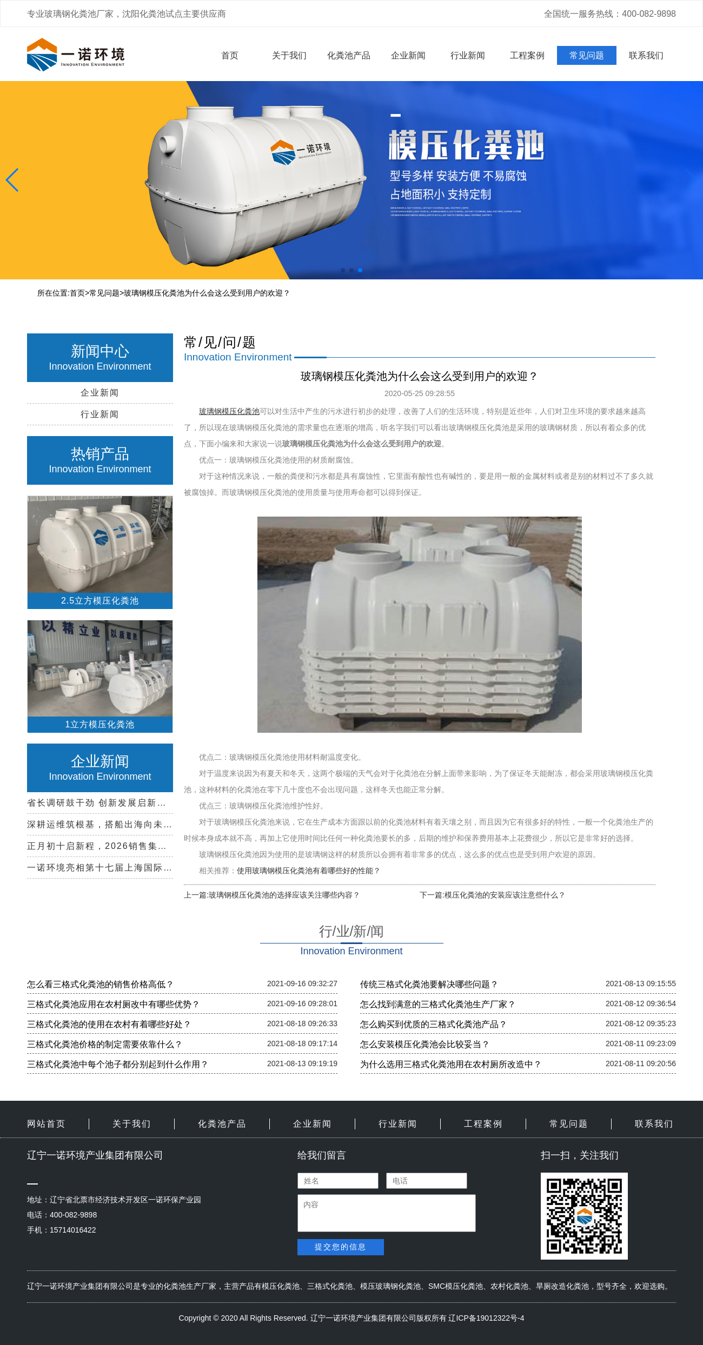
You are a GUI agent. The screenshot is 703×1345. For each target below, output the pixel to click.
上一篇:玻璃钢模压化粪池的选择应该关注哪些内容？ (272, 895)
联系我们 (646, 55)
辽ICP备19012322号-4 (486, 1318)
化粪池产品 (348, 55)
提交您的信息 (341, 1246)
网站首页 (46, 1123)
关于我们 (289, 55)
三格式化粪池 (330, 1286)
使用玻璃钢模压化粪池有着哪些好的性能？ (309, 870)
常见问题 (586, 55)
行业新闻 (467, 55)
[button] (343, 270)
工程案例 (527, 55)
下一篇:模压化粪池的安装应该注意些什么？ (493, 895)
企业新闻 (408, 55)
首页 (229, 55)
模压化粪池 (281, 1286)
